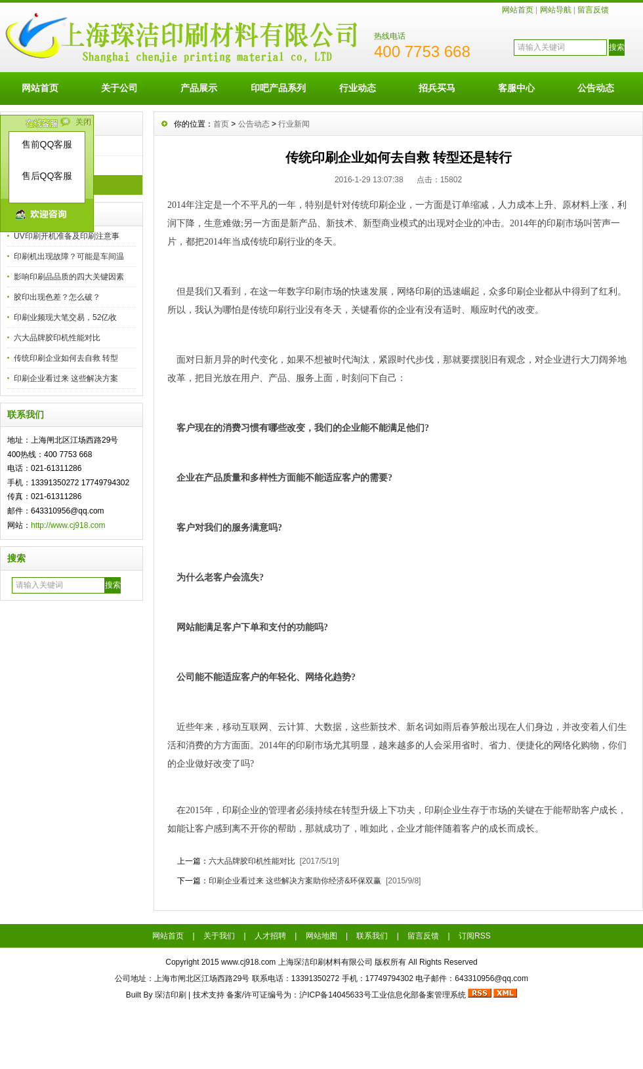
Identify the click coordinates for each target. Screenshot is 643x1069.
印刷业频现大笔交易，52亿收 (65, 317)
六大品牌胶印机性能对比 (57, 337)
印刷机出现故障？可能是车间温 (69, 256)
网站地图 (321, 935)
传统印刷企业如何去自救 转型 (66, 358)
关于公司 (119, 88)
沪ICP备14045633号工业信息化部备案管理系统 (382, 994)
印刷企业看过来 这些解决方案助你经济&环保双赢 (295, 880)
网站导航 (555, 9)
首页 (221, 124)
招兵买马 (437, 88)
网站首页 (517, 9)
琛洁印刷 (170, 994)
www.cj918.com (248, 962)
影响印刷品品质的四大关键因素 (69, 276)
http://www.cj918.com (68, 525)
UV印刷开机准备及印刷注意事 (66, 236)
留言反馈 (593, 9)
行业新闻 (294, 124)
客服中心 (516, 88)
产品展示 (198, 88)
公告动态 (595, 88)
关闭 (83, 122)
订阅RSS (475, 935)
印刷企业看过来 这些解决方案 (66, 378)
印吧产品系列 (278, 88)
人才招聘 (270, 935)
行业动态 (357, 88)
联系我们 (372, 935)
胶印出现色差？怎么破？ (57, 297)
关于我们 (219, 935)
